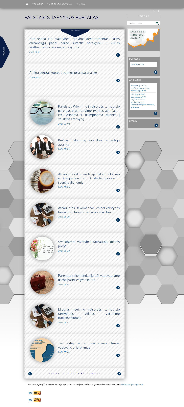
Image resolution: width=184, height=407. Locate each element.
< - (55, 373)
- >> (97, 373)
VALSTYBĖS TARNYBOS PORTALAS (61, 17)
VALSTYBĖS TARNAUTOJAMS (59, 4)
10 (84, 373)
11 (87, 373)
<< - (51, 373)
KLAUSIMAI (81, 4)
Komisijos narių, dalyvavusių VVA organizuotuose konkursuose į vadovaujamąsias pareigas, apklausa (143, 100)
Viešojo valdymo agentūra (132, 384)
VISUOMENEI (37, 4)
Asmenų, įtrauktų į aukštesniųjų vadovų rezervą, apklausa (140, 88)
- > (93, 373)
